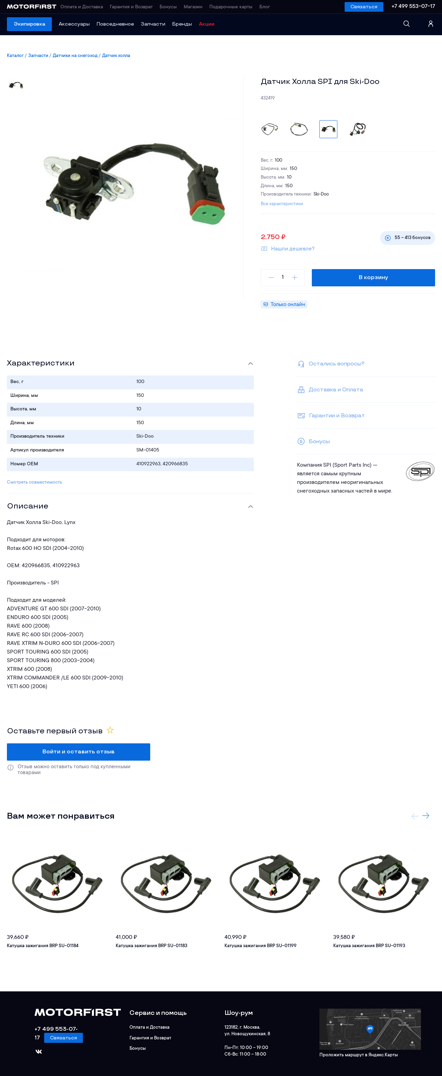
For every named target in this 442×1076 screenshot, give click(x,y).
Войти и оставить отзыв (78, 752)
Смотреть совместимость (34, 482)
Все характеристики (282, 204)
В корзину (373, 277)
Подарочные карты (233, 7)
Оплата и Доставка (84, 7)
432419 (268, 98)
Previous (415, 816)
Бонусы (171, 7)
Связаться (363, 7)
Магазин (195, 7)
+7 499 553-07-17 (413, 6)
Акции (206, 24)
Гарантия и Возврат (134, 7)
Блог (267, 7)
